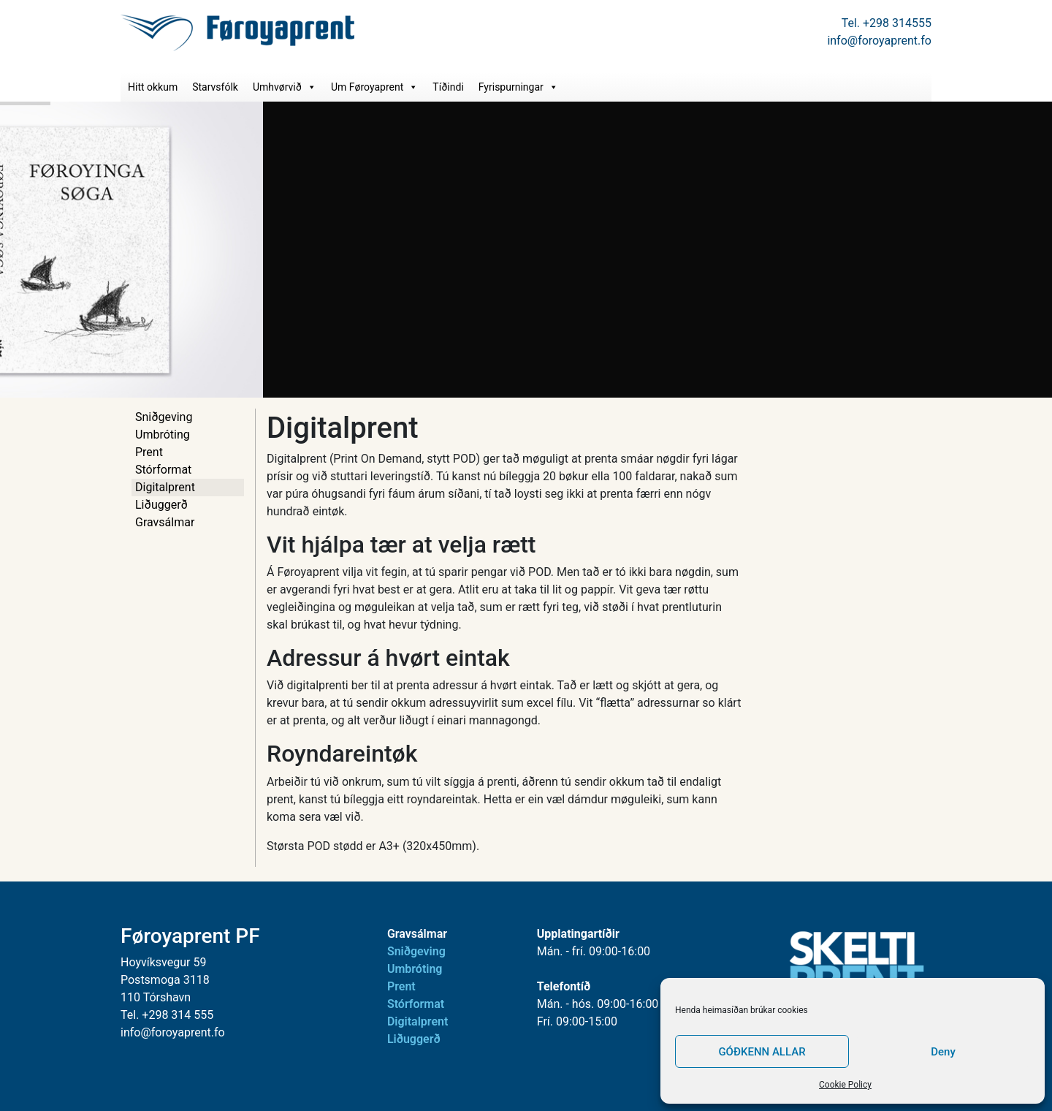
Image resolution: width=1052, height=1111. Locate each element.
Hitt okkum (153, 87)
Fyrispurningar (518, 87)
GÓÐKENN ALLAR (761, 1051)
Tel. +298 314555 (886, 23)
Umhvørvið (284, 87)
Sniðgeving (163, 417)
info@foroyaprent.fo (879, 41)
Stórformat (163, 470)
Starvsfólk (215, 87)
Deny (943, 1051)
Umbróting (162, 434)
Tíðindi (447, 87)
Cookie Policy (845, 1085)
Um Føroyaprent (374, 87)
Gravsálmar (164, 522)
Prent (149, 452)
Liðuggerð (161, 505)
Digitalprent (165, 487)
